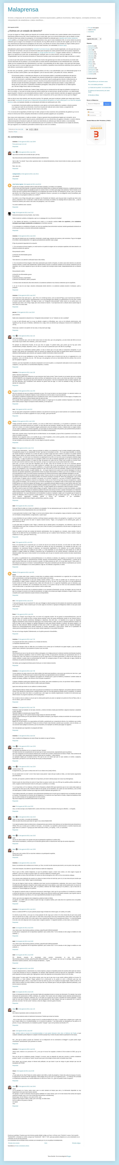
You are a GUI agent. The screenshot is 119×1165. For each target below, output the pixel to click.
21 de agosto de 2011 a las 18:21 (27, 909)
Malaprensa (23, 9)
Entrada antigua (76, 1143)
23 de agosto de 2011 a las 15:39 (25, 1071)
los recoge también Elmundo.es (46, 52)
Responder (15, 146)
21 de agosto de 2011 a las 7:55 (26, 707)
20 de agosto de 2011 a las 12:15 (24, 600)
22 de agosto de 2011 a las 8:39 (24, 1030)
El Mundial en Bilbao (93, 95)
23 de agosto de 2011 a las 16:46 (27, 1086)
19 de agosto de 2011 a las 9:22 (24, 409)
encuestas (91, 58)
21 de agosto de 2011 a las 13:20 (27, 835)
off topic (15, 131)
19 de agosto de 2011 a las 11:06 (26, 421)
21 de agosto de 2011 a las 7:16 (26, 639)
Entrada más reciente (13, 1143)
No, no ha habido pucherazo (95, 84)
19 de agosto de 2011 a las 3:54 (26, 391)
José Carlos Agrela (17, 184)
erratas (90, 60)
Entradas (91, 112)
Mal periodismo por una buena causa (97, 81)
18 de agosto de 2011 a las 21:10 (24, 212)
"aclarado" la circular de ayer (41, 49)
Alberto (14, 421)
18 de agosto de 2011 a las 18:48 (27, 141)
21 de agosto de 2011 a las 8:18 (26, 735)
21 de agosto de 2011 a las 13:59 (27, 849)
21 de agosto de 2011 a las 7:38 (26, 671)
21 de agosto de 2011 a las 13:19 (27, 817)
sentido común (92, 72)
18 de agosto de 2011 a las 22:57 (27, 295)
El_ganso (15, 391)
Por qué (90, 27)
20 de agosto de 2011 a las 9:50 (25, 572)
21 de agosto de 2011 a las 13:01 (24, 806)
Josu (13, 152)
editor (94, 29)
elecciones (91, 56)
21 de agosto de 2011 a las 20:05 (25, 968)
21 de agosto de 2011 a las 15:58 (27, 863)
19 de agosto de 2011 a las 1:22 (26, 336)
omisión (90, 66)
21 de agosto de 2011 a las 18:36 (24, 955)
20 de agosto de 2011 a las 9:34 (24, 542)
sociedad (90, 73)
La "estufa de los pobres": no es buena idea (99, 87)
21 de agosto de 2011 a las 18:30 (24, 927)
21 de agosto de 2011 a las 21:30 (24, 992)
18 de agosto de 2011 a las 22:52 (27, 236)
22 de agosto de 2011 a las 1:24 (26, 1009)
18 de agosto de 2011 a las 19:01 (27, 152)
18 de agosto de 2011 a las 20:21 (30, 174)
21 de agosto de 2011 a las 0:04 (24, 614)
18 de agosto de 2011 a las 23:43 (25, 312)
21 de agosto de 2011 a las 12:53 (27, 766)
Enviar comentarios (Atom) (22, 1146)
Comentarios (92, 115)
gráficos (90, 62)
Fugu (13, 212)
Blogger (69, 1156)
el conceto (91, 54)
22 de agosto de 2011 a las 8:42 (26, 1049)
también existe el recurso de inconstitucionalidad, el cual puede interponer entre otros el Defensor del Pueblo (46, 1033)
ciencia (90, 50)
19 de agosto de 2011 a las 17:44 (25, 448)
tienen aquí (63, 45)
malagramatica (16, 174)
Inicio (45, 1143)
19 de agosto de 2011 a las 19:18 (24, 506)
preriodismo (91, 68)
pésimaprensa (92, 69)
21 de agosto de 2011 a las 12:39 (27, 746)
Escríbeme (91, 31)
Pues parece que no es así (19, 144)
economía (90, 52)
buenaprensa (91, 48)
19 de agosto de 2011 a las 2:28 (26, 372)
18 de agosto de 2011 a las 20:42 (32, 184)
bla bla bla (91, 46)
